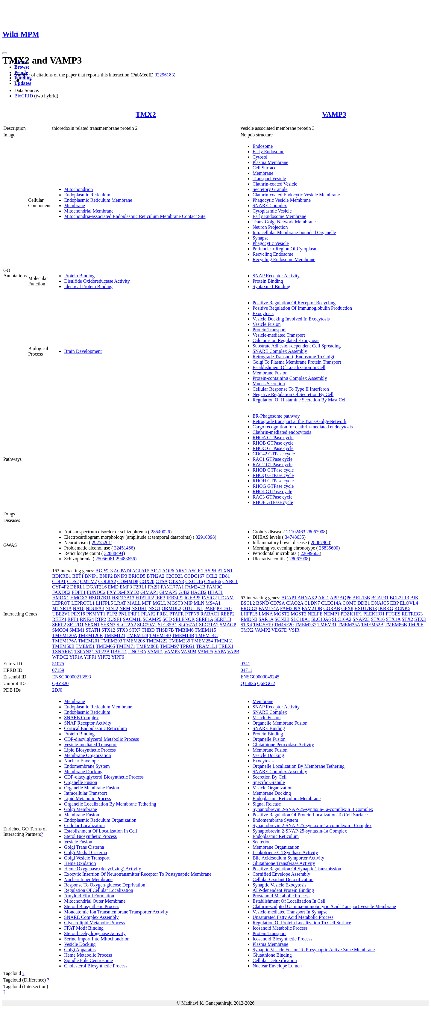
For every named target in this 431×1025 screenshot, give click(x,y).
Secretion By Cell (270, 776)
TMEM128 (137, 635)
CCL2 (211, 576)
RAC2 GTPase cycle (272, 464)
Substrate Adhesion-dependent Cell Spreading (297, 345)
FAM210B (312, 608)
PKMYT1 (95, 613)
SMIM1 (77, 630)
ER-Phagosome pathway (276, 416)
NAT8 (78, 608)
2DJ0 (57, 690)
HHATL (215, 592)
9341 (245, 663)
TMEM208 (134, 640)
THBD (148, 630)
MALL (134, 603)
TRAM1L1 (206, 646)
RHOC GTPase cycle (273, 448)
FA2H (154, 586)
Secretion (262, 841)
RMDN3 (249, 619)
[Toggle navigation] (4, 53)
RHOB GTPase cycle (273, 442)
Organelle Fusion (80, 782)
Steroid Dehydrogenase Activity (94, 933)
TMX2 (146, 114)
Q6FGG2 (266, 683)
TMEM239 (179, 640)
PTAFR (176, 613)
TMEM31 (223, 640)
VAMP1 (155, 651)
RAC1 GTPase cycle (272, 459)
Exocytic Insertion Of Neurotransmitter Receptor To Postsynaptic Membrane (137, 874)
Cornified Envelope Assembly (281, 874)
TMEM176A (64, 640)
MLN (199, 603)
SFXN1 (92, 624)
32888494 (113, 553)
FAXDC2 (61, 592)
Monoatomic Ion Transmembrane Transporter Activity (116, 911)
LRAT (120, 603)
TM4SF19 (263, 624)
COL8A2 (107, 581)
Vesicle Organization (272, 787)
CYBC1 (230, 581)
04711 (246, 670)
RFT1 (72, 619)
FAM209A (290, 608)
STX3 (122, 630)
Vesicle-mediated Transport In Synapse (290, 911)
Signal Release (267, 803)
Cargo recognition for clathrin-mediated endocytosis (303, 426)
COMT (349, 603)
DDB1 (363, 603)
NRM (124, 608)
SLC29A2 (147, 624)
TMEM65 (105, 646)
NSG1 (154, 608)
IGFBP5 (192, 597)
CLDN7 (312, 603)
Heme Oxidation (80, 863)
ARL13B (361, 597)
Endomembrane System (87, 766)
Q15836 (248, 683)
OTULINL (193, 608)
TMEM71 (125, 646)
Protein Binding (79, 275)
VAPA (220, 651)
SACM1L (132, 619)
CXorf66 (212, 581)
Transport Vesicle (269, 178)
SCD (167, 619)
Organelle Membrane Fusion (91, 787)
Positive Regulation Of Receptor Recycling (294, 302)
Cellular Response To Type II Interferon (291, 389)
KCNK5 (402, 608)
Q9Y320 (60, 683)
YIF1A (76, 657)
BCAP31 (379, 597)
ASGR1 (196, 570)
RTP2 (100, 619)
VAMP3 (334, 114)
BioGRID (23, 95)
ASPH (210, 570)
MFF (146, 603)
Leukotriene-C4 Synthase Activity (285, 852)
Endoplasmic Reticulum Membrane (98, 200)
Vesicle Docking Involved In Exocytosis (291, 318)
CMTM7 (88, 581)
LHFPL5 (104, 603)
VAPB (233, 651)
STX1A (393, 619)
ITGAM (225, 597)
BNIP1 (91, 576)
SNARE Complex (270, 205)
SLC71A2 (208, 624)
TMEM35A (349, 624)
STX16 (378, 619)
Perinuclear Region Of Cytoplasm (285, 248)
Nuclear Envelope (81, 760)
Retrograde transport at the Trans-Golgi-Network (300, 421)
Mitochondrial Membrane (88, 210)
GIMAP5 (168, 592)
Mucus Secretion (269, 383)
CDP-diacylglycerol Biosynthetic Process (104, 776)
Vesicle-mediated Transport (279, 335)
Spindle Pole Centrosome (88, 960)
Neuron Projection (270, 227)
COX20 (146, 581)
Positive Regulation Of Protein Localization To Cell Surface (310, 814)
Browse (21, 67)
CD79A (277, 603)
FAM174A (269, 608)
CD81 (224, 576)
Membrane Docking (83, 771)
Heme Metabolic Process (88, 955)
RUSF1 (114, 619)
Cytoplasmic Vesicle (272, 210)
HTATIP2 (145, 597)
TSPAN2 (82, 651)
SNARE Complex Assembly (280, 351)
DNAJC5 (380, 603)
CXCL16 (194, 581)
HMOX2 (78, 597)
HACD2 (199, 592)
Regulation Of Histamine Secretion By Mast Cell (300, 399)
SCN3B (282, 619)
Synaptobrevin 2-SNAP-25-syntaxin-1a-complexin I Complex (312, 825)
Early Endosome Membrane (279, 216)
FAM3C (214, 586)
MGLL (159, 603)
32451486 (123, 547)
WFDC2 (60, 657)
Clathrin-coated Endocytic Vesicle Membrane (296, 194)
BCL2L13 (399, 597)
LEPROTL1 (83, 603)
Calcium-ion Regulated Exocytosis (286, 340)
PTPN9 (192, 613)
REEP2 (228, 613)
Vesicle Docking (79, 944)
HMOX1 (60, 597)
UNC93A (137, 651)
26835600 (328, 547)
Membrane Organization (87, 755)
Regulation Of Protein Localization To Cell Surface (302, 922)
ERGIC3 (249, 608)
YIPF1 (90, 657)
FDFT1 (79, 592)
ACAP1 (289, 597)
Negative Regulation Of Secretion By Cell (293, 394)
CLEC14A (331, 603)
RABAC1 (210, 613)
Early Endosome (268, 151)
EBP (394, 603)
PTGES (393, 613)
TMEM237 (305, 624)
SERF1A (204, 619)
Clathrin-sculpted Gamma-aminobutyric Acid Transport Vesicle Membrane (324, 906)
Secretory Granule (270, 189)
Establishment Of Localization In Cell (289, 367)
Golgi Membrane (80, 809)
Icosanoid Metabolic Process (280, 928)
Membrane (74, 205)
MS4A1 (213, 603)
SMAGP (228, 624)
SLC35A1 (167, 624)
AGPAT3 (104, 570)
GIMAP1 (149, 592)
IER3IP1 (174, 597)
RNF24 (87, 619)
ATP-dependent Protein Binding (283, 890)
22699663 (310, 553)
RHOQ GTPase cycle (273, 475)
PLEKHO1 (374, 613)
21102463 (295, 531)
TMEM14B (183, 635)
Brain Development (83, 351)
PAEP (210, 608)
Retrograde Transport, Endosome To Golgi (293, 356)
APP (334, 597)
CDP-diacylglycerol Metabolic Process (101, 739)
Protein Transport (269, 329)
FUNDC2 (96, 592)
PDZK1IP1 (351, 613)
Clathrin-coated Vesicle (275, 183)
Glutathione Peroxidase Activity (283, 744)
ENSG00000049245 (260, 676)
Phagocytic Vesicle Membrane (282, 200)
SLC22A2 (126, 624)
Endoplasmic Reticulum (87, 194)
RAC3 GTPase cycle (272, 496)
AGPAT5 (140, 570)
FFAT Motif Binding (84, 928)
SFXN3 (108, 624)
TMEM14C (206, 635)
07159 (58, 670)
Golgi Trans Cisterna (84, 847)
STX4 (246, 624)
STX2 (407, 619)
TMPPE (416, 624)
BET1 (78, 576)
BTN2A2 (156, 576)
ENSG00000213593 (71, 676)
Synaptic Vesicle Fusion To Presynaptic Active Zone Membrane (314, 949)
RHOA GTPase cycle (273, 437)
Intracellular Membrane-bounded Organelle (294, 232)
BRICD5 (136, 576)
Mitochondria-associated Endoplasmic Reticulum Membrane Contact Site (134, 216)
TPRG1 (187, 646)
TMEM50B (63, 646)
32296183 (164, 74)
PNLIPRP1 (129, 613)
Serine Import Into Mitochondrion (96, 938)
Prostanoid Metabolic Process (281, 895)
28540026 (160, 531)
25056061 (105, 558)
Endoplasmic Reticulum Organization (100, 820)
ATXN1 (225, 570)
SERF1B (222, 619)
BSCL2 (248, 603)
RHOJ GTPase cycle (272, 491)
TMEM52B (372, 624)
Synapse (260, 237)
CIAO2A (294, 603)
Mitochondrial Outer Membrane (94, 901)
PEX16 (78, 613)
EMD (113, 586)
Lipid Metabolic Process (87, 798)
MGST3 (175, 603)
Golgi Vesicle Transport (87, 857)
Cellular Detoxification (275, 960)
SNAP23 (361, 619)
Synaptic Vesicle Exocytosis (279, 884)
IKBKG (385, 608)
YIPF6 (117, 657)
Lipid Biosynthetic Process (90, 749)
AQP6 (168, 570)
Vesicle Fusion (267, 324)
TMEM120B (90, 635)
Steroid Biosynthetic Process (91, 906)
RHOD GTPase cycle (273, 469)
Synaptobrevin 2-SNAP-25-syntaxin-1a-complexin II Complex (313, 809)
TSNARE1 (62, 651)
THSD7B (165, 630)
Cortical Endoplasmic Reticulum (95, 728)
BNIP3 (120, 576)
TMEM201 (89, 640)
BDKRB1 (61, 576)
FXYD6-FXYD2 (123, 592)
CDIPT (59, 581)
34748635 (294, 537)
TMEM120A (64, 635)
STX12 (108, 630)
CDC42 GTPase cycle (274, 453)
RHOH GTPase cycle (273, 480)
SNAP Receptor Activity (276, 275)
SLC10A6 (321, 619)
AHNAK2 (307, 597)
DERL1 (77, 586)
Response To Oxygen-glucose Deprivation (104, 884)
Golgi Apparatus (79, 949)
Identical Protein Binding (88, 286)
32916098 (205, 537)
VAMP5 (205, 651)
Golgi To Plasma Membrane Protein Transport (297, 362)
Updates (22, 83)
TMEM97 (169, 646)
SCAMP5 (152, 619)
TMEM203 (111, 640)
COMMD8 (127, 581)
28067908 (316, 531)
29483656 (125, 558)
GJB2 (183, 592)
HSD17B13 (123, 597)
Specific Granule (269, 782)
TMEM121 (114, 635)
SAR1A (266, 619)
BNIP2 (106, 576)
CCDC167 (194, 576)
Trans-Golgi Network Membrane (284, 221)
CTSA (162, 581)
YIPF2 (104, 657)
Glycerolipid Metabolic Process (94, 922)
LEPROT (61, 603)
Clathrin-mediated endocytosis (282, 432)
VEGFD (279, 630)
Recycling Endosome (273, 254)
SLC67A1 (188, 624)
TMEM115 (205, 630)
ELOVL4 (409, 603)
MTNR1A (62, 608)
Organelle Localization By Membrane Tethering (110, 803)
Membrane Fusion (270, 372)
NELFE (315, 613)
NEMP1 (331, 613)
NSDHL (139, 608)
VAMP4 (188, 651)
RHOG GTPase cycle (273, 486)
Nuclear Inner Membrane (88, 879)
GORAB (331, 608)
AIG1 (155, 570)
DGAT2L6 (96, 586)
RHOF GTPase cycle (273, 502)
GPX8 (347, 608)
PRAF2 (148, 613)
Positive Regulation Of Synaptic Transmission (297, 868)
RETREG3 (412, 613)
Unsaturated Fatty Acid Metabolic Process (293, 917)
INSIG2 (209, 597)
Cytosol (260, 156)
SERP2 (59, 624)
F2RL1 (140, 586)
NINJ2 (111, 608)
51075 (58, 663)
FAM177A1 (172, 586)
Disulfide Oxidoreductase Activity (97, 281)
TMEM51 (85, 646)
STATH (93, 630)
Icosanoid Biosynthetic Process (282, 938)
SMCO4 (60, 630)
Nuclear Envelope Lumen (277, 965)
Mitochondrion (78, 189)
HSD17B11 (100, 597)
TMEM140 (160, 635)
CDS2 (73, 581)
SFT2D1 (75, 624)
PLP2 (112, 613)
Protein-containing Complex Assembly (290, 378)
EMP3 (126, 586)
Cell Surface (265, 167)
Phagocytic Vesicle (271, 243)
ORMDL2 (171, 608)
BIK (414, 597)
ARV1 (181, 570)
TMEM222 (157, 640)
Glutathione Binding (272, 955)
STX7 (134, 630)
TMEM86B (147, 646)
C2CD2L (174, 576)
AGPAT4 (122, 570)
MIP (188, 603)
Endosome (263, 146)
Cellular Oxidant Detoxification (283, 879)
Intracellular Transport (85, 793)
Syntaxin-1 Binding (271, 286)
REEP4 (59, 619)
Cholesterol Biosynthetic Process (96, 965)
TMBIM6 (184, 630)
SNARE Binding (269, 728)
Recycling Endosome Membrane (284, 259)
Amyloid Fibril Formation (89, 895)
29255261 (101, 542)
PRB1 (162, 613)
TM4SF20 (284, 624)
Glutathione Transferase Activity (284, 863)
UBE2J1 (119, 651)
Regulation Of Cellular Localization (98, 890)
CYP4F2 (60, 586)
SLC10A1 (300, 619)
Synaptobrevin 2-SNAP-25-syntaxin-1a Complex (300, 830)
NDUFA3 (95, 608)
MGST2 (281, 613)
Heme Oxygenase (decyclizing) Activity (102, 868)
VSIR (294, 630)
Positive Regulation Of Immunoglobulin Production (302, 308)
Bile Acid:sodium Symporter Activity (288, 857)
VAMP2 (262, 630)
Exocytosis (263, 313)
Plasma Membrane (271, 162)
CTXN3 (176, 581)
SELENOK (184, 619)
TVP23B (101, 651)
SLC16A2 (341, 619)
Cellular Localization (84, 825)
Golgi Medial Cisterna (85, 852)
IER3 (160, 597)
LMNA (266, 613)
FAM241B (195, 586)
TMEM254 (202, 640)
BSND (262, 603)
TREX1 (225, 646)
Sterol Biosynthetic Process (90, 836)
